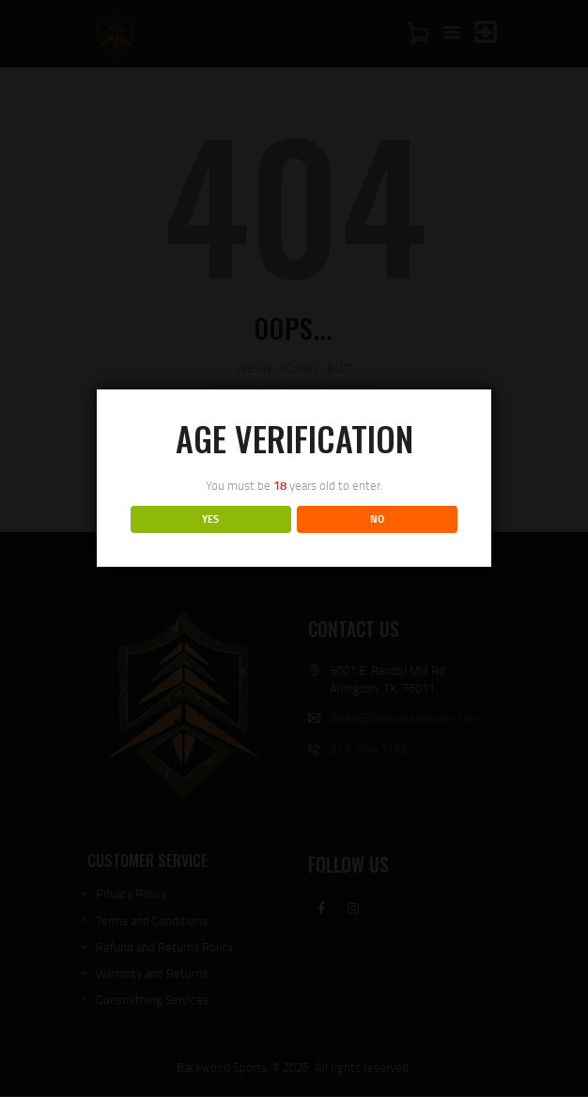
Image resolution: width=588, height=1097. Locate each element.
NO (377, 518)
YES (210, 518)
